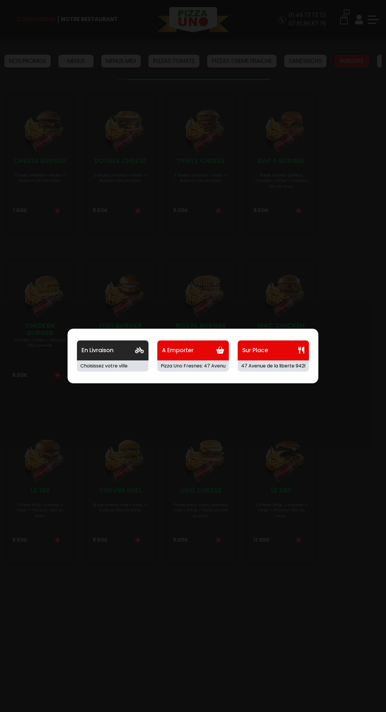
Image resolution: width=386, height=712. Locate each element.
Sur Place (255, 350)
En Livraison (98, 350)
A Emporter (178, 350)
